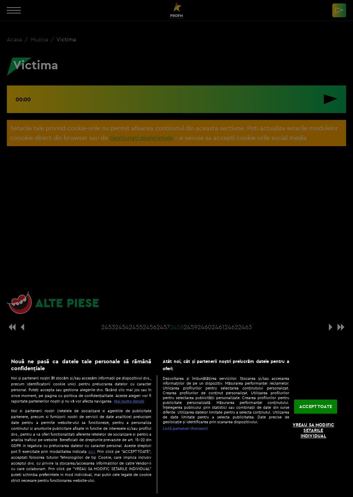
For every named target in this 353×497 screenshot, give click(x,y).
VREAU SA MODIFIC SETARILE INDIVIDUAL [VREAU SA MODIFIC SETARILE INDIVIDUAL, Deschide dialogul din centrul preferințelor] (313, 430)
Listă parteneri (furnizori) (185, 428)
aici (91, 451)
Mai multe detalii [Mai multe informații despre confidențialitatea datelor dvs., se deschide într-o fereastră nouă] (129, 401)
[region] (176, 424)
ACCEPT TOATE (315, 406)
